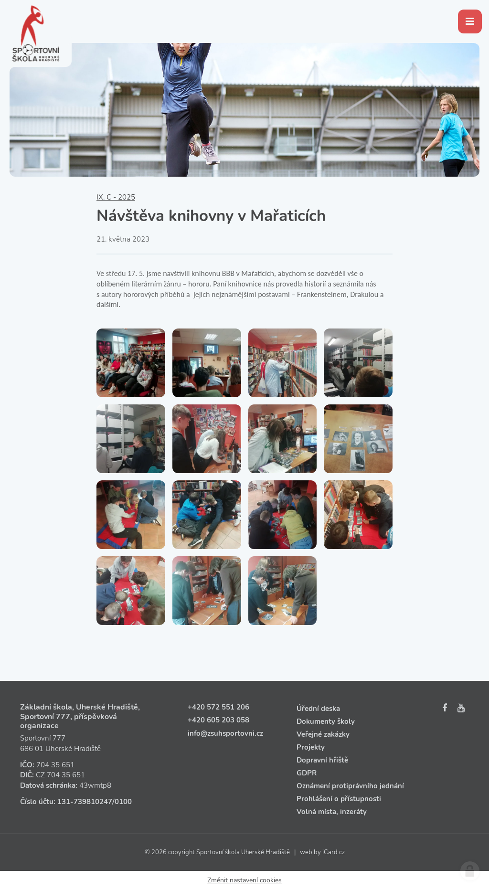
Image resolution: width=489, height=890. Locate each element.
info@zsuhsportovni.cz (225, 733)
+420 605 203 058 (218, 720)
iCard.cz (333, 852)
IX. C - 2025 (115, 197)
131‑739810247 (84, 801)
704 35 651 (55, 765)
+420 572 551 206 (218, 707)
